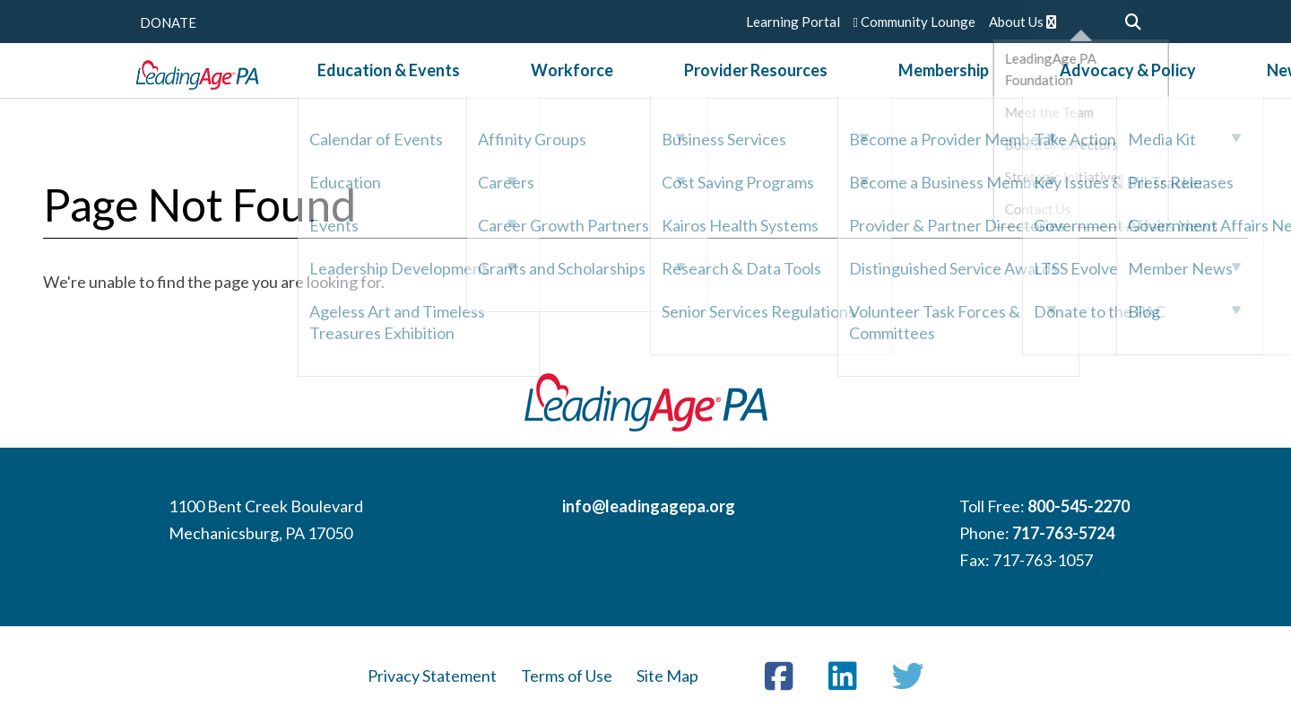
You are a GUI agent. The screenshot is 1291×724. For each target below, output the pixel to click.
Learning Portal (793, 21)
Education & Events (465, 89)
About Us (1022, 21)
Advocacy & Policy (1017, 89)
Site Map (667, 675)
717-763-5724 (1063, 533)
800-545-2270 (1078, 506)
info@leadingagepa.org (648, 506)
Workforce (601, 89)
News (1129, 89)
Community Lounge (914, 21)
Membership (879, 89)
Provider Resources (738, 89)
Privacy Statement (432, 675)
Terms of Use (566, 675)
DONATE (168, 22)
